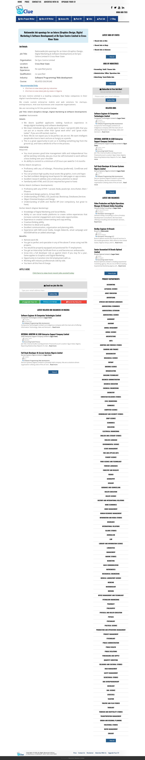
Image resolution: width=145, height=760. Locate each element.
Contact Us (36, 1)
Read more (56, 327)
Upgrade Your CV (69, 1)
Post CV (78, 18)
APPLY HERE (24, 269)
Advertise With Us (51, 1)
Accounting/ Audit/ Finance (32, 342)
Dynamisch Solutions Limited (76, 758)
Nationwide (104, 231)
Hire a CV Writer (46, 18)
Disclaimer (90, 753)
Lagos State (48, 318)
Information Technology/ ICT (105, 213)
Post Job (101, 18)
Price (27, 1)
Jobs (89, 18)
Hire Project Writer (26, 18)
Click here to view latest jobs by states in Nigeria (43, 91)
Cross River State (42, 64)
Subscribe (53, 294)
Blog (113, 18)
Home (20, 1)
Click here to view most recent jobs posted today (53, 273)
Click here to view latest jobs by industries (41, 88)
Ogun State (53, 336)
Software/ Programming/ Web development (53, 77)
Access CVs (64, 18)
